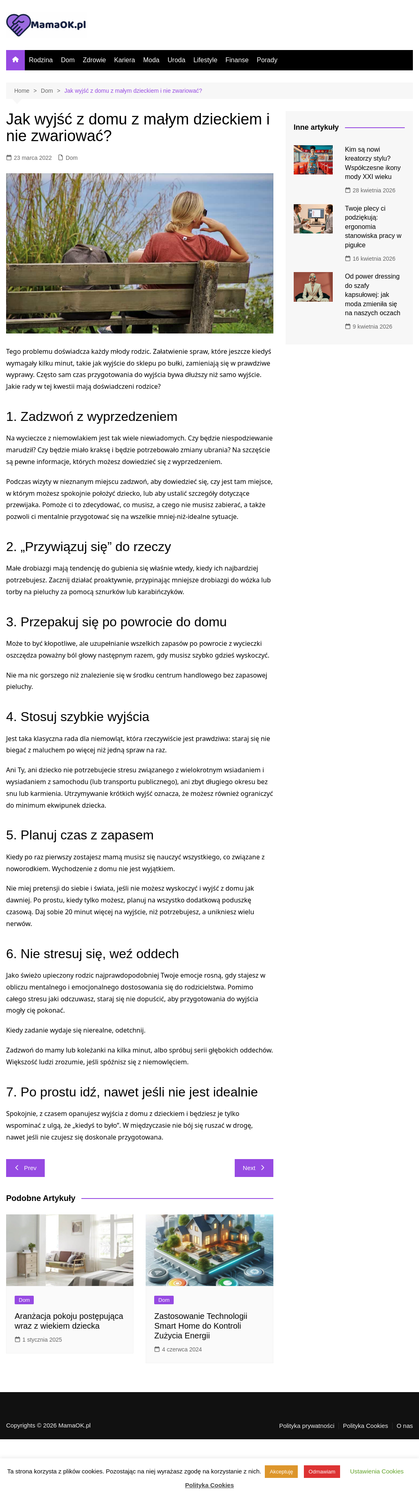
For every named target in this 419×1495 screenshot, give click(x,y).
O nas (405, 1426)
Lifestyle (206, 60)
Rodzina (41, 60)
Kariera (124, 60)
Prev (25, 1167)
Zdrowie (94, 60)
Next (254, 1167)
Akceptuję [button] (281, 1472)
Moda (151, 60)
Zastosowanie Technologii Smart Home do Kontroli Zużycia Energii (200, 1326)
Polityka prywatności (306, 1426)
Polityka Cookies (365, 1426)
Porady (267, 60)
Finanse (237, 60)
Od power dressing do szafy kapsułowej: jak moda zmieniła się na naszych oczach (372, 294)
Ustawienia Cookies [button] (377, 1471)
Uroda (176, 60)
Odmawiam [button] (322, 1472)
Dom (68, 60)
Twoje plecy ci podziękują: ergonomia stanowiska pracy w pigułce (373, 226)
